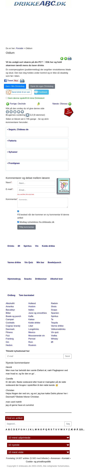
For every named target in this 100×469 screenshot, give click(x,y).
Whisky (54, 339)
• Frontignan (13, 163)
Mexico (31, 332)
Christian (10, 390)
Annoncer (55, 458)
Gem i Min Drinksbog (15, 86)
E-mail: (9, 189)
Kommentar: (11, 199)
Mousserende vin (36, 335)
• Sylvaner (12, 152)
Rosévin (32, 345)
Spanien (55, 313)
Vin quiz (55, 332)
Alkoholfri (10, 303)
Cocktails (10, 323)
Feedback (42, 92)
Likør (30, 326)
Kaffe (30, 316)
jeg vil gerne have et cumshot (20, 405)
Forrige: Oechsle (16, 103)
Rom (30, 342)
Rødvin (54, 303)
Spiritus (54, 316)
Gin (7, 342)
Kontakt (65, 458)
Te (52, 319)
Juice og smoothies (37, 313)
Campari (10, 319)
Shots (54, 306)
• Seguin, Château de (17, 129)
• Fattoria (11, 141)
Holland (32, 303)
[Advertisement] (39, 26)
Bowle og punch (13, 316)
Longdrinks (33, 329)
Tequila (54, 323)
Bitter (8, 313)
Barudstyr (10, 310)
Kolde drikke (34, 323)
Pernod (31, 339)
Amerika (10, 306)
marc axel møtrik (14, 402)
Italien (31, 310)
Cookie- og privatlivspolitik (38, 461)
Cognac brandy (13, 326)
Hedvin (9, 345)
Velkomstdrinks (58, 329)
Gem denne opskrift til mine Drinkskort (26, 98)
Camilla (9, 379)
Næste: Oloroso (61, 103)
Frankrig (10, 339)
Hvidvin (32, 306)
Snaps (54, 310)
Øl (52, 342)
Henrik (9, 367)
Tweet (10, 80)
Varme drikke (57, 326)
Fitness (9, 332)
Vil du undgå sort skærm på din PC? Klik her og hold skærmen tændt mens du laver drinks (34, 64)
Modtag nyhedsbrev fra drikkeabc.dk (37, 222)
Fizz (8, 335)
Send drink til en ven (21, 92)
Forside (19, 48)
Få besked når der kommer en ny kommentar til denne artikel (43, 216)
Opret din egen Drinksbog (41, 86)
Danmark (10, 329)
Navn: (9, 182)
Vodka (54, 335)
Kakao (31, 319)
